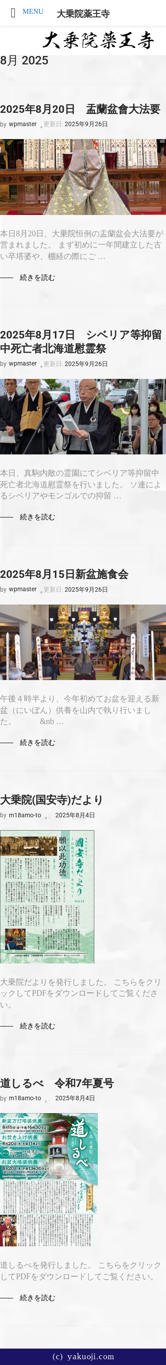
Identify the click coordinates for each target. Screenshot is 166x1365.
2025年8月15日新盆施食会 (64, 574)
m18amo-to (25, 815)
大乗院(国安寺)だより (52, 800)
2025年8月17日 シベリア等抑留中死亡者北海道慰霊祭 (81, 342)
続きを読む (37, 277)
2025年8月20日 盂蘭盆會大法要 (80, 109)
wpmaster (23, 123)
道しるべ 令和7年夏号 (57, 1083)
